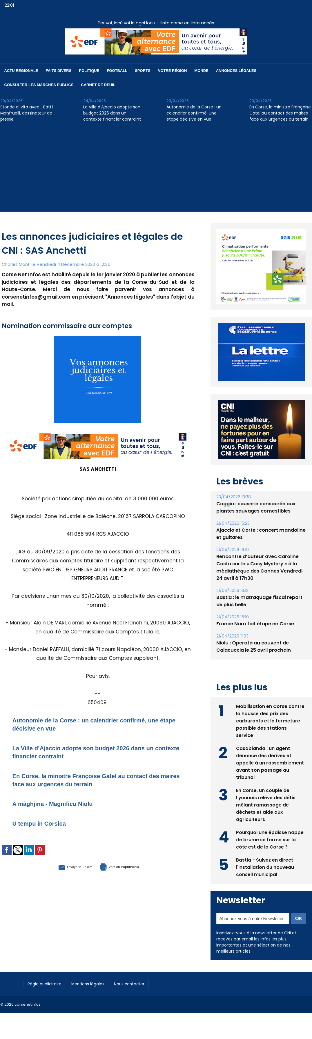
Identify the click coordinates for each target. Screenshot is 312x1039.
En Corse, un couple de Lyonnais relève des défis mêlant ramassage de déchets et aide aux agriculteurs (266, 804)
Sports (142, 70)
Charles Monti (16, 264)
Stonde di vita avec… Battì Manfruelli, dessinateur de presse (26, 113)
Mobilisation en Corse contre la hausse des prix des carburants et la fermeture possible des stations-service (270, 720)
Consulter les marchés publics (39, 85)
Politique (89, 70)
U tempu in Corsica (44, 823)
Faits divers (59, 70)
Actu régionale (21, 70)
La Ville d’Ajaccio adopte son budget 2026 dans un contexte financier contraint (112, 113)
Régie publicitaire (47, 983)
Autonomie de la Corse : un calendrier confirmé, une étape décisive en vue (194, 113)
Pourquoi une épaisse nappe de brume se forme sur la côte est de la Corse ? (270, 839)
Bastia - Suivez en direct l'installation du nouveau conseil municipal (265, 866)
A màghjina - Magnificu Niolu (60, 803)
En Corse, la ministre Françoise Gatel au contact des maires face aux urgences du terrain (280, 113)
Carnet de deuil (98, 85)
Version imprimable (128, 866)
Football (117, 70)
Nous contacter (139, 983)
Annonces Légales (236, 70)
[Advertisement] (156, 171)
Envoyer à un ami (66, 866)
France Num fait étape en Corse (254, 623)
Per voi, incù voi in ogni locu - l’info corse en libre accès (156, 23)
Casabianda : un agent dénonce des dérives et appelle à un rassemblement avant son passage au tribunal (270, 762)
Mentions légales (94, 983)
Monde (201, 70)
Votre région (172, 70)
